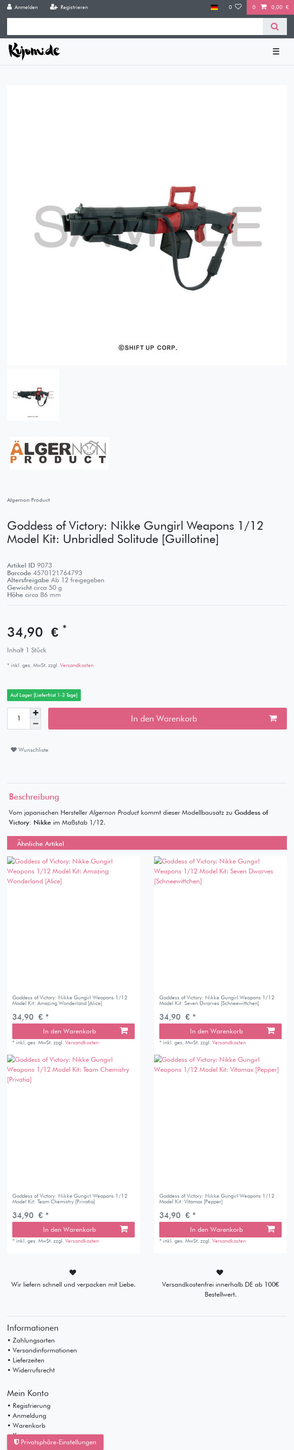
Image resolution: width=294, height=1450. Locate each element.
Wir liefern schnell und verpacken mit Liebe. (73, 1284)
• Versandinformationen (42, 1350)
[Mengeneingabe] (18, 718)
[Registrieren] (68, 7)
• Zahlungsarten (31, 1340)
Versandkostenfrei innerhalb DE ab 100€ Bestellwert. (220, 1289)
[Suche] (275, 26)
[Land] (214, 7)
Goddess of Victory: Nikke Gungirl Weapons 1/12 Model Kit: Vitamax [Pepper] (217, 1199)
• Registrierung (29, 1405)
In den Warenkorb (204, 718)
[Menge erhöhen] (35, 713)
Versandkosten (76, 665)
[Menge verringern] (35, 724)
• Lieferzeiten (25, 1360)
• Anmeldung (26, 1415)
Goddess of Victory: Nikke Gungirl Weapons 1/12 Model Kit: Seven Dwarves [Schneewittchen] (217, 1000)
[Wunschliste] (235, 7)
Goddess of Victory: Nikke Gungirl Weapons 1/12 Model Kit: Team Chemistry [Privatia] (70, 1199)
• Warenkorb (26, 1425)
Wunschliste (29, 749)
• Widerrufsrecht (31, 1370)
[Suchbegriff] (135, 26)
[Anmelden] (22, 7)
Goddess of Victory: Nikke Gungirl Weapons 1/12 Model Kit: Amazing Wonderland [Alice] (70, 1000)
